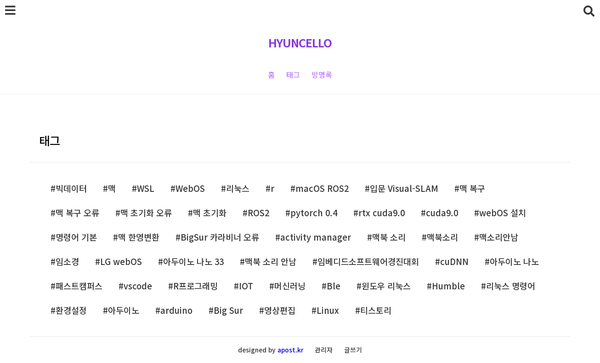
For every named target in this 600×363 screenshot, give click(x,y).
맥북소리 (442, 237)
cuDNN (454, 261)
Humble (448, 286)
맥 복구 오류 (77, 212)
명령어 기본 (76, 237)
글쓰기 (353, 349)
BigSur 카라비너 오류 (220, 237)
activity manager (315, 237)
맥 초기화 (209, 212)
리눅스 (237, 188)
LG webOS (121, 261)
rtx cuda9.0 (381, 212)
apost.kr (290, 349)
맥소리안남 (498, 237)
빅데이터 (71, 188)
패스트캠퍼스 (79, 286)
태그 (293, 74)
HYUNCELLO (300, 42)
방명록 (321, 74)
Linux (328, 310)
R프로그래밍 (195, 286)
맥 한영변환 (138, 237)
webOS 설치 (502, 212)
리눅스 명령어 (510, 286)
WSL (145, 188)
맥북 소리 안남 (270, 261)
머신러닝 (290, 286)
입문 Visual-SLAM (404, 188)
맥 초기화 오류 (146, 212)
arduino (176, 310)
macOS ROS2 (322, 188)
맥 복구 (472, 188)
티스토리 (375, 310)
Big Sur (228, 310)
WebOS (190, 188)
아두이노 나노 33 (193, 261)
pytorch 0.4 (313, 212)
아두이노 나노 (514, 261)
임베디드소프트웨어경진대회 (368, 261)
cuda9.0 (442, 212)
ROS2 (258, 212)
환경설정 (71, 310)
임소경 (67, 261)
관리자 (324, 349)
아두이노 (123, 310)
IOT (246, 286)
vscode (138, 286)
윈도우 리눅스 (386, 286)
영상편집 (279, 310)
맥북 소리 (389, 237)
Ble (333, 286)
